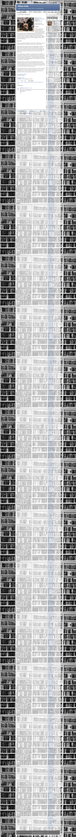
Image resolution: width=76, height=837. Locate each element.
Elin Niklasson (50, 254)
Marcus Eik (49, 548)
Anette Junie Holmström (51, 112)
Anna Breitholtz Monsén (51, 117)
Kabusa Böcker (50, 437)
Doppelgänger (50, 235)
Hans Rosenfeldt (50, 351)
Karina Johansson (50, 447)
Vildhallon (49, 809)
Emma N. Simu (50, 270)
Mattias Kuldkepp (50, 571)
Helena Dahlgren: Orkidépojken (52, 58)
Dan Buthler (49, 220)
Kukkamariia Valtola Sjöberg (52, 470)
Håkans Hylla (23, 6)
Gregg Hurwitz (50, 338)
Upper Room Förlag (51, 802)
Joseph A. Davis (50, 432)
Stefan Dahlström (50, 737)
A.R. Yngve (49, 81)
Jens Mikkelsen (50, 404)
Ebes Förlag (49, 242)
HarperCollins (50, 356)
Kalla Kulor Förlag (50, 439)
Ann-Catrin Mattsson (51, 116)
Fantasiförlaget (50, 298)
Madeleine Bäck (50, 530)
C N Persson (50, 173)
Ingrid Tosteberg (50, 380)
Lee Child (49, 477)
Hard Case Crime (50, 355)
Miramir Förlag (50, 592)
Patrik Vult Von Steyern (51, 645)
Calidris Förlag (50, 174)
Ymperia (49, 823)
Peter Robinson (50, 660)
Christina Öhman (50, 202)
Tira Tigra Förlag (50, 778)
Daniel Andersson (50, 221)
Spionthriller (49, 730)
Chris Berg (49, 197)
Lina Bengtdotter (50, 492)
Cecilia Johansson (50, 188)
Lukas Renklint (50, 524)
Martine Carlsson (50, 563)
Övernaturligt (50, 828)
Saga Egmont (50, 696)
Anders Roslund (50, 102)
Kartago (49, 451)
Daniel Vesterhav (50, 225)
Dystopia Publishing (51, 237)
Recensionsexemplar (32, 82)
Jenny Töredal (50, 403)
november (51, 52)
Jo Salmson (49, 410)
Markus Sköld (50, 562)
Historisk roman (50, 365)
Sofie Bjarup (49, 726)
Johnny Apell (50, 424)
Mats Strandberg (50, 568)
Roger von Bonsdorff (51, 688)
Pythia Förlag (50, 673)
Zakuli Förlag (50, 826)
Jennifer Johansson (51, 395)
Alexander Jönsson (51, 87)
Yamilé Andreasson (51, 822)
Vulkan (49, 813)
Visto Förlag (49, 812)
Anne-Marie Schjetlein (51, 139)
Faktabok (49, 297)
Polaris (49, 668)
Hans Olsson (50, 350)
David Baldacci (50, 227)
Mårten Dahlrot (50, 605)
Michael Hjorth (50, 581)
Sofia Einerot (50, 721)
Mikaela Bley (50, 591)
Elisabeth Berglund (50, 260)
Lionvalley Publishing (51, 506)
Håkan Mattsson (50, 370)
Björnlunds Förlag (50, 158)
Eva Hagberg (50, 285)
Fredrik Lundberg (50, 309)
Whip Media (40, 21)
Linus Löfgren (50, 505)
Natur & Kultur (50, 611)
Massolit (49, 566)
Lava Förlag (49, 476)
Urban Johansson (50, 804)
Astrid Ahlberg (50, 148)
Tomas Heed (50, 783)
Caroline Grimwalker (51, 179)
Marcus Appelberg (50, 547)
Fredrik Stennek (50, 312)
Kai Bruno (49, 438)
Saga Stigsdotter (50, 697)
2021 (49, 44)
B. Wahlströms (50, 149)
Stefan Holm (49, 740)
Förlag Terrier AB (50, 333)
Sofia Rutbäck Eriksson (51, 722)
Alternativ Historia (50, 93)
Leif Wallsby (49, 480)
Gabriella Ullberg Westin (51, 336)
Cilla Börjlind (49, 208)
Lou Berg (49, 516)
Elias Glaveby (50, 251)
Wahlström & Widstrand (51, 814)
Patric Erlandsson (50, 641)
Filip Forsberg (50, 303)
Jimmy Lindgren (50, 408)
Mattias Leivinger (50, 572)
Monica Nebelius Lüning (51, 597)
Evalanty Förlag (50, 289)
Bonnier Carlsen (50, 168)
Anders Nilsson (50, 100)
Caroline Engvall (50, 178)
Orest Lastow (50, 636)
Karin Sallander (50, 443)
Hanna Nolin (49, 348)
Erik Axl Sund (50, 275)
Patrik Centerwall (50, 644)
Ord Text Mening (50, 631)
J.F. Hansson (50, 385)
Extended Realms (50, 293)
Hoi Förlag (49, 367)
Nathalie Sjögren (50, 610)
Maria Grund (49, 553)
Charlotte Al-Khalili (50, 196)
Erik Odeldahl (50, 278)
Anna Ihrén (49, 126)
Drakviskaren (39, 17)
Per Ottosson (50, 649)
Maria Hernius (50, 554)
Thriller (49, 774)
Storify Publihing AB (51, 749)
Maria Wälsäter (50, 557)
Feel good (49, 302)
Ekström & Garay (50, 250)
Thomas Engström (50, 769)
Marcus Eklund (50, 549)
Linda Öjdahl (50, 500)
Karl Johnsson (50, 448)
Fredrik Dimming (50, 308)
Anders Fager (50, 97)
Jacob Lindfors (50, 390)
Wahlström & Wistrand (51, 816)
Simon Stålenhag (50, 715)
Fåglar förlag (50, 328)
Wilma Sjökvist (50, 818)
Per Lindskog (50, 648)
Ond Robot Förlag (50, 630)
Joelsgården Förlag (51, 413)
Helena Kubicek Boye (51, 360)
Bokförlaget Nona (50, 163)
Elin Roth (49, 255)
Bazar (48, 153)
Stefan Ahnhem (50, 736)
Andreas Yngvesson (51, 110)
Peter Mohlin (50, 658)
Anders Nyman (50, 101)
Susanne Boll (50, 756)
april (50, 74)
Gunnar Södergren (50, 342)
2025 (49, 38)
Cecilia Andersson (50, 187)
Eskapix (49, 284)
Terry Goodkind (50, 764)
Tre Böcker (49, 790)
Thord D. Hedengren (51, 773)
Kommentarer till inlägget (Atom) (28, 113)
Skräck (49, 717)
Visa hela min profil (51, 33)
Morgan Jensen (50, 601)
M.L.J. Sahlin (50, 529)
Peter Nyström (50, 659)
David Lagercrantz (50, 230)
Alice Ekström (50, 92)
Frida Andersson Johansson (52, 319)
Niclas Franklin (50, 612)
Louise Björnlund (50, 518)
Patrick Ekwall (50, 643)
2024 (49, 40)
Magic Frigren (50, 533)
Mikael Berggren (50, 586)
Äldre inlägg (42, 111)
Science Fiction (50, 707)
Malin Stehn (49, 542)
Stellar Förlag (50, 741)
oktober (50, 53)
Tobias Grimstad (50, 779)
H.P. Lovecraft (50, 347)
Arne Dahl (49, 146)
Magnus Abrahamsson (51, 535)
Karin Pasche (50, 442)
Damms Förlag (50, 217)
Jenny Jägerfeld (50, 398)
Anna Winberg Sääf (51, 135)
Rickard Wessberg (50, 687)
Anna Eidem (49, 122)
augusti (50, 68)
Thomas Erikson (50, 770)
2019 (49, 47)
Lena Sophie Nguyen (51, 485)
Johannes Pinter (50, 422)
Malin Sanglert (50, 540)
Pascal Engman (50, 639)
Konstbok (49, 461)
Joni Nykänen (50, 429)
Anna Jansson (50, 129)
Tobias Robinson (50, 780)
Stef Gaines (49, 735)
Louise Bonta (50, 519)
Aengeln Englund (50, 83)
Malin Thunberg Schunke (51, 543)
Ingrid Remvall (50, 379)
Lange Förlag (50, 472)
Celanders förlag (50, 194)
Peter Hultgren (50, 655)
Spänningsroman (50, 731)
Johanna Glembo (50, 419)
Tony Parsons (50, 787)
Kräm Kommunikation (51, 468)
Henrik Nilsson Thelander (51, 361)
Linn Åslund (49, 504)
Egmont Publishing (50, 246)
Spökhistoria (49, 732)
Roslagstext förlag (50, 693)
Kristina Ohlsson (50, 466)
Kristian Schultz (50, 463)
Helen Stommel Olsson (51, 357)
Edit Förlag (49, 245)
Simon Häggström (50, 713)
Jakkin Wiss (49, 391)
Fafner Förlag (50, 295)
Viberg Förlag (50, 808)
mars (50, 75)
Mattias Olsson (50, 576)
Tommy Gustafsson (51, 784)
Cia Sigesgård (50, 207)
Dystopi (49, 236)
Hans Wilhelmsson (50, 352)
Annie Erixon (50, 140)
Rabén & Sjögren (50, 677)
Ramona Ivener (50, 679)
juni (50, 71)
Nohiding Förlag (50, 619)
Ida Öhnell (49, 374)
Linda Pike (49, 496)
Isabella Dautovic (50, 381)
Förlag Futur (49, 332)
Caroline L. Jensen (50, 182)
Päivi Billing (49, 674)
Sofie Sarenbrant (50, 727)
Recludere (49, 684)
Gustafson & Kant (50, 343)
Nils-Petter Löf (50, 615)
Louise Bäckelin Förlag (51, 520)
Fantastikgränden (50, 299)
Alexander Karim (50, 88)
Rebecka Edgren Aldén (51, 682)
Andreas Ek (49, 107)
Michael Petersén (50, 582)
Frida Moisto (49, 324)
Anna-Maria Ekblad (51, 136)
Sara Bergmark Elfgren (51, 702)
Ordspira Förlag (50, 634)
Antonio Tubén (50, 144)
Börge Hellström (50, 172)
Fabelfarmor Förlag (51, 294)
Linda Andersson (50, 495)
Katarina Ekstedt (50, 452)
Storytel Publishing (50, 750)
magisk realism (50, 534)
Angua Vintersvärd (50, 115)
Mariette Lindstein (50, 559)
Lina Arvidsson (50, 491)
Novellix (49, 621)
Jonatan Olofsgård (50, 427)
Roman (49, 691)
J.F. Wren (49, 386)
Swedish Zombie (50, 761)
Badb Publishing (50, 150)
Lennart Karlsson (50, 487)
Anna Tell (49, 134)
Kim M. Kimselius (50, 457)
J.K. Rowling (49, 389)
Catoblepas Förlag (50, 184)
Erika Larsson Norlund (51, 280)
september (51, 67)
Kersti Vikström (50, 453)
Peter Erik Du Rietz (51, 654)
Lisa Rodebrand (50, 510)
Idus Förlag (49, 375)
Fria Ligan (49, 317)
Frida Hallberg (50, 323)
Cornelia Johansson (51, 211)
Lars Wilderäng (50, 475)
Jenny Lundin (50, 399)
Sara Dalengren (50, 703)
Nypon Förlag (50, 624)
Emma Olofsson (50, 271)
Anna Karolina (50, 131)
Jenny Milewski (50, 400)
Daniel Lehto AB (50, 223)
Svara (21, 92)
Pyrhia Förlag (50, 672)
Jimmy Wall (49, 409)
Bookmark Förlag (50, 169)
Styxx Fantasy (50, 751)
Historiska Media (50, 366)
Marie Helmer (50, 558)
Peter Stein (49, 663)
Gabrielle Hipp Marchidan (52, 337)
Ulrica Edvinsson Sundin (51, 794)
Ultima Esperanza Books (51, 798)
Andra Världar (50, 105)
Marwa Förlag (50, 564)
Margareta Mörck (50, 552)
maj (50, 72)
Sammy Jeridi (50, 698)
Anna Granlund (50, 124)
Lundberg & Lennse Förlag (52, 525)
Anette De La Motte (51, 111)
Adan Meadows (50, 82)
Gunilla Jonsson (50, 341)
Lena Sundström (50, 486)
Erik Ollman (49, 279)
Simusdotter (49, 716)
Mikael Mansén (50, 587)
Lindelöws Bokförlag (51, 501)
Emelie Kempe (50, 265)
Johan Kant (49, 415)
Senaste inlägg (20, 111)
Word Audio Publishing (51, 821)
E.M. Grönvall (50, 240)
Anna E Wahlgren (50, 121)
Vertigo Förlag (50, 807)
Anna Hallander (50, 125)
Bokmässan (49, 165)
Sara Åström (49, 706)
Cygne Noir (49, 213)
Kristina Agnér (50, 465)
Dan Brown (49, 218)
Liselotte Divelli (50, 511)
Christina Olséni (50, 201)
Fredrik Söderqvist (50, 313)
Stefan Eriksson (50, 739)
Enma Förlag (50, 274)
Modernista (49, 595)
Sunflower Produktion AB (51, 754)
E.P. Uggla (49, 241)
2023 (49, 41)
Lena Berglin (50, 481)
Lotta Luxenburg (50, 515)
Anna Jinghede (50, 130)
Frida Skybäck (50, 326)
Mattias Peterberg (50, 577)
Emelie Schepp (50, 266)
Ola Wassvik (49, 626)
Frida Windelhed (50, 327)
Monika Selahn (50, 600)
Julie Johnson (50, 433)
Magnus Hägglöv (50, 538)
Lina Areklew (50, 490)
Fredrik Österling (50, 314)
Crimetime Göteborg (51, 212)
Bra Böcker (49, 170)
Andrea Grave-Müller (51, 106)
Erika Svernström (50, 283)
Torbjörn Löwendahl (51, 789)
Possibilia (49, 669)
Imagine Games (50, 376)
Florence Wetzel (50, 304)
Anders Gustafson (50, 98)
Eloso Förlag (50, 261)
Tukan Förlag (50, 792)
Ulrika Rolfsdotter (50, 797)
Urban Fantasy (50, 803)
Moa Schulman (50, 593)
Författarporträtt (50, 331)
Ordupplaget (49, 635)
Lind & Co (49, 494)
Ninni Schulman (50, 616)
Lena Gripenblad (50, 482)
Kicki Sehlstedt (50, 456)
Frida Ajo (49, 318)
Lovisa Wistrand (25, 82)
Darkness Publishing (51, 226)
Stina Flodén (50, 746)
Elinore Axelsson (50, 259)
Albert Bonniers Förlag (51, 86)
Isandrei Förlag (50, 384)
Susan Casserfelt (50, 755)
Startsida (32, 111)
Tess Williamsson (50, 765)
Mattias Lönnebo (50, 573)
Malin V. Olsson (50, 544)
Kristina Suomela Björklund (52, 467)
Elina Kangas (50, 256)
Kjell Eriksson (50, 458)
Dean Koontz (50, 232)
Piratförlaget (49, 667)
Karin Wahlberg (50, 446)
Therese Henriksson (51, 768)
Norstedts (49, 620)
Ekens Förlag (50, 249)
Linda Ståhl (49, 499)
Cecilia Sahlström (50, 192)
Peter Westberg (50, 664)
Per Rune (49, 650)
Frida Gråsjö (49, 322)
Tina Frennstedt (50, 775)
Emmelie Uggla (50, 273)
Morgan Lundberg (50, 602)
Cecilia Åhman (50, 193)
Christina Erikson (50, 198)
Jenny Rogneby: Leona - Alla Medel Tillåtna (53, 62)
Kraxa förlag (49, 462)
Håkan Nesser (50, 371)
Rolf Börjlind (49, 689)
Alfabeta (49, 91)
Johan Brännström (50, 414)
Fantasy (21, 82)
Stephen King (50, 744)
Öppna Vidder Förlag (51, 827)
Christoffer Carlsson (51, 203)
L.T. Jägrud (49, 471)
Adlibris (25, 74)
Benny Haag (49, 154)
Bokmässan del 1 (52, 65)
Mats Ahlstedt (50, 567)
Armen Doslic (50, 145)
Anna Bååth (49, 120)
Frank (48, 307)
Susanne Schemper (51, 759)
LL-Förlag (49, 514)
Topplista (49, 788)
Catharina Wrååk (50, 183)
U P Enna (49, 793)
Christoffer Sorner (50, 206)
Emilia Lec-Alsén (50, 269)
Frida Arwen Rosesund (51, 321)
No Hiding (49, 617)
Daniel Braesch (50, 222)
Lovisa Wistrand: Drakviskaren (52, 55)
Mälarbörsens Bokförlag (51, 606)
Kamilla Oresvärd (50, 441)
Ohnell (49, 625)
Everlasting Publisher (51, 290)
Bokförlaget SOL (50, 164)
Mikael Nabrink (50, 588)
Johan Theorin (50, 418)
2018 (49, 48)
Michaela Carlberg (50, 583)
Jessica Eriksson (50, 405)
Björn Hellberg (50, 155)
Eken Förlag (49, 247)
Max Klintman (50, 578)
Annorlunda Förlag (50, 141)
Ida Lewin (49, 372)
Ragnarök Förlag (50, 678)
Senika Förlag (50, 708)
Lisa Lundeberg (50, 509)
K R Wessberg (50, 434)
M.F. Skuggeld (50, 528)
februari (50, 76)
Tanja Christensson (51, 763)
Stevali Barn (49, 745)
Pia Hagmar (49, 665)
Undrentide (49, 799)
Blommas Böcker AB (51, 159)
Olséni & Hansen (50, 629)
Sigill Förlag (49, 712)
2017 (49, 49)
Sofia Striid (49, 725)
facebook (22, 77)
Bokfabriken (49, 160)
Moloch (49, 596)
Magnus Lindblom (50, 539)
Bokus (22, 74)
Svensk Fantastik (38, 82)
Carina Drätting (50, 177)
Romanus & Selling (51, 692)
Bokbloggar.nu (19, 78)
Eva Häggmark (50, 288)
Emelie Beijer (50, 264)
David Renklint (50, 231)
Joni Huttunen (50, 428)
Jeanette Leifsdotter (51, 394)
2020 (49, 45)
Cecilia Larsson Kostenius (52, 189)
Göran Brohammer (50, 346)
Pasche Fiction (50, 640)
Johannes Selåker (50, 423)
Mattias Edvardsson (51, 569)
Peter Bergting (50, 653)
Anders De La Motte (51, 96)
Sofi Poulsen (50, 720)
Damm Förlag (50, 216)
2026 (49, 37)
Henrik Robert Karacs (51, 362)
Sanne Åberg (50, 701)
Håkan (54, 21)
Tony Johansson (50, 785)
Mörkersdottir (50, 607)
